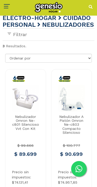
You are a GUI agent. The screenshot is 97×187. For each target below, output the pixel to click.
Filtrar (17, 34)
